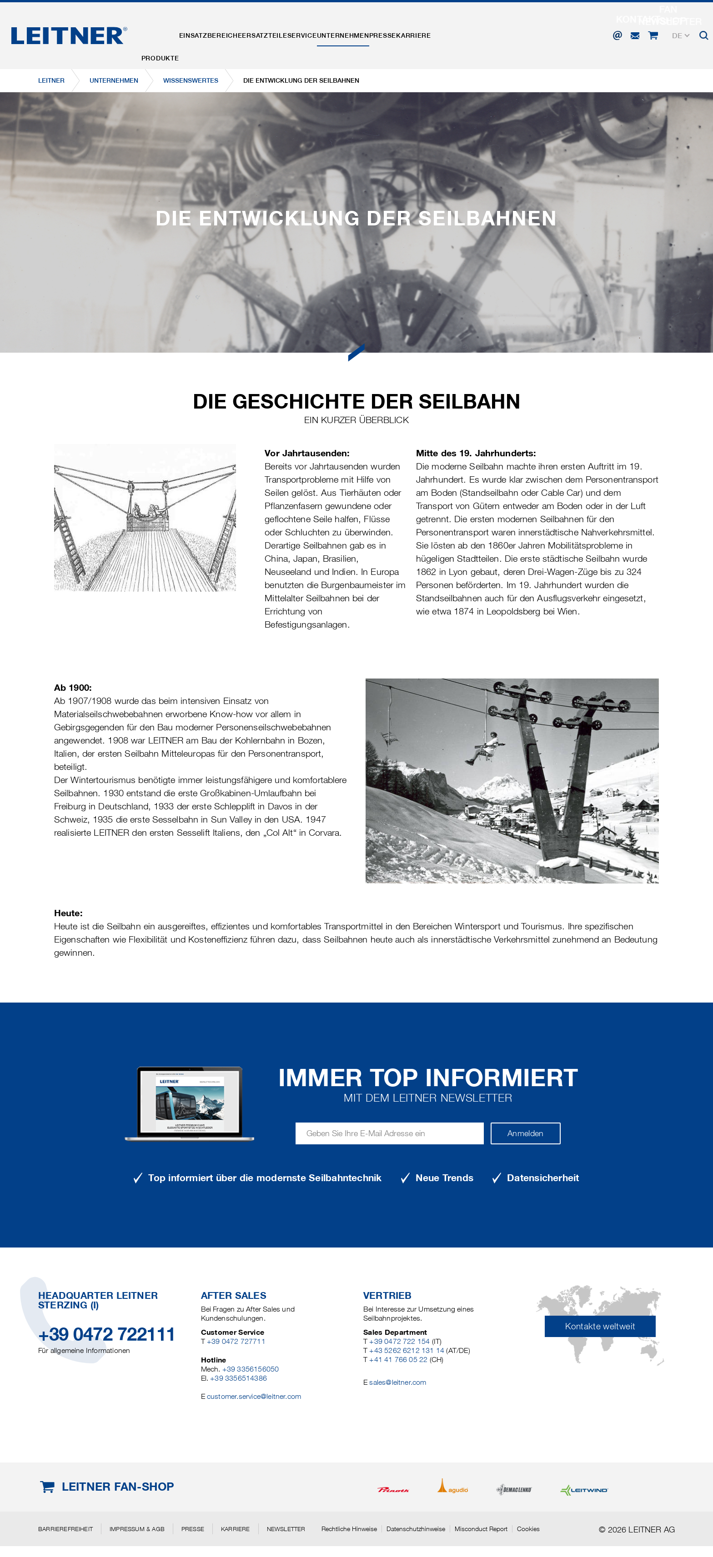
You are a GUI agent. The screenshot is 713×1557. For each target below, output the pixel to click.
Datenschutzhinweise (416, 1528)
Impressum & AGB (137, 1528)
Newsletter (286, 1528)
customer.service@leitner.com (254, 1396)
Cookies (528, 1528)
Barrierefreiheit (65, 1528)
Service (343, 33)
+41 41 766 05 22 (398, 1359)
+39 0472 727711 (236, 1341)
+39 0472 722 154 (399, 1341)
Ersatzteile (293, 33)
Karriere (490, 33)
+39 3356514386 (238, 1378)
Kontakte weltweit (600, 1326)
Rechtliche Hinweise (349, 1528)
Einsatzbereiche (228, 33)
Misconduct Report (481, 1528)
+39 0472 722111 (107, 1334)
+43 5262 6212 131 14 (406, 1350)
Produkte (166, 33)
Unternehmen (396, 33)
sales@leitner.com (397, 1382)
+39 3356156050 (250, 1369)
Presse (447, 33)
